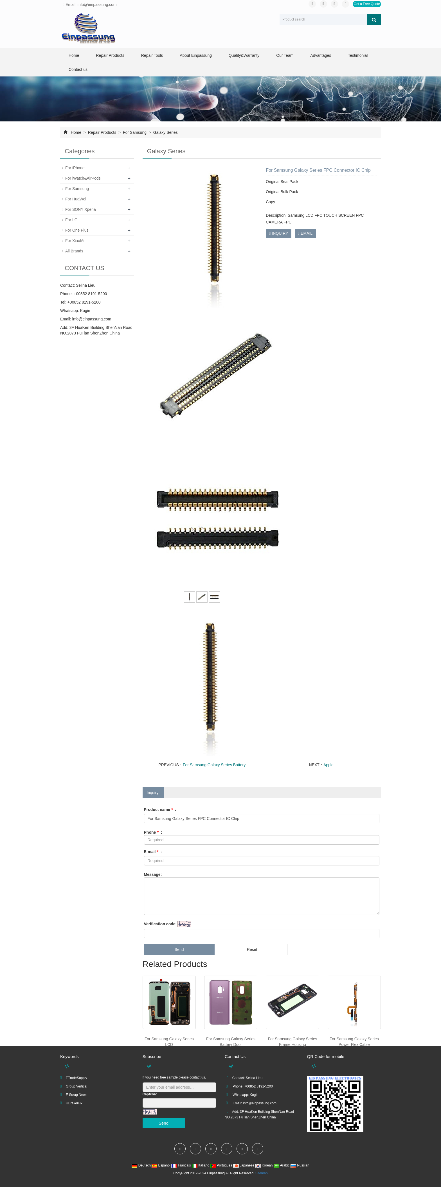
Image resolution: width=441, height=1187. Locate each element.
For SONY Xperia (80, 209)
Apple (328, 765)
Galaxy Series (165, 132)
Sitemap (261, 1173)
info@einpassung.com (91, 319)
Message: (153, 874)
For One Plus (76, 230)
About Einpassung (196, 55)
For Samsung (135, 132)
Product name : (160, 809)
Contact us (78, 69)
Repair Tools (152, 55)
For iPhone (74, 168)
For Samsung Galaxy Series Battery (214, 765)
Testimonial (358, 55)
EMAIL (305, 233)
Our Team (284, 55)
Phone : (153, 832)
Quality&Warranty (244, 55)
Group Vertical (76, 1086)
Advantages (320, 55)
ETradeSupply (76, 1078)
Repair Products (110, 55)
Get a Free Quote (367, 4)
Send (179, 949)
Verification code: (160, 924)
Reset (252, 949)
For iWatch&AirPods (83, 178)
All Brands (74, 251)
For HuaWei (75, 199)
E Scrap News (76, 1095)
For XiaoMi (74, 240)
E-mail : (153, 851)
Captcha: (150, 1094)
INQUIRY (278, 233)
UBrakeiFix (74, 1103)
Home (74, 55)
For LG (71, 220)
